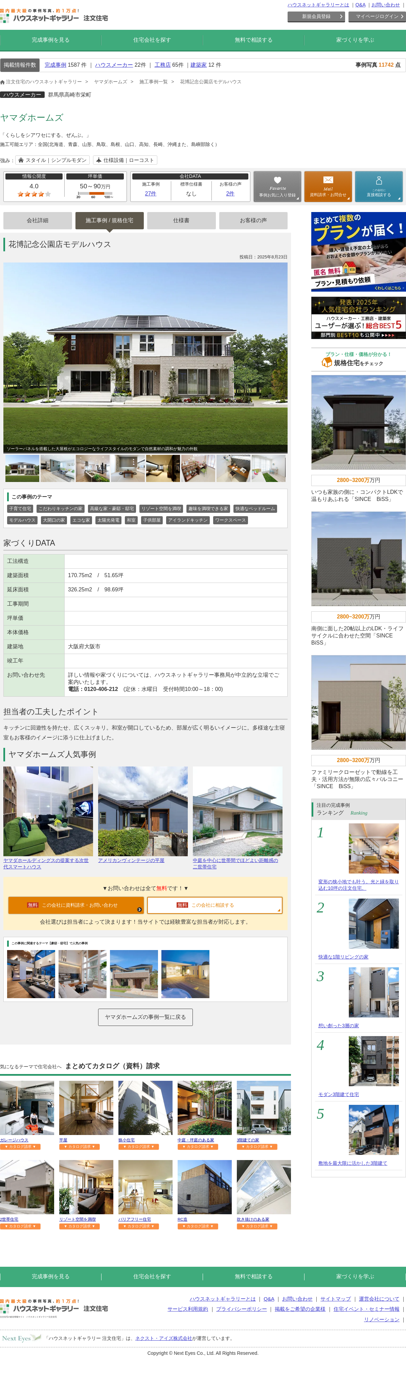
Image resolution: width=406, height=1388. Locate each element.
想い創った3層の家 (338, 1025)
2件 (230, 193)
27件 (151, 193)
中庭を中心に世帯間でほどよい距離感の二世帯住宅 (238, 860)
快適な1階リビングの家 (343, 957)
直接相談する (379, 192)
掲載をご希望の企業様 (300, 1309)
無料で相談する (254, 40)
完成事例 (55, 65)
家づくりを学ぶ (355, 40)
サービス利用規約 (187, 1309)
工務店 (163, 65)
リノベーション (382, 1319)
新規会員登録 (316, 16)
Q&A (360, 4)
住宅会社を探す (152, 40)
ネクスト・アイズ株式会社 (163, 1338)
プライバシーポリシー (241, 1309)
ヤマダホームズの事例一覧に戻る (145, 1017)
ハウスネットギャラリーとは (318, 4)
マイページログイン (377, 16)
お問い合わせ (385, 4)
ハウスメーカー (114, 65)
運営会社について (379, 1299)
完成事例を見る (51, 40)
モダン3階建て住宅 (338, 1094)
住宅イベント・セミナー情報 (367, 1309)
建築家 (198, 65)
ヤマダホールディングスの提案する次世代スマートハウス (48, 860)
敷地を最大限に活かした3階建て (352, 1163)
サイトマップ (335, 1299)
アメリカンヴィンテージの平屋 (143, 857)
